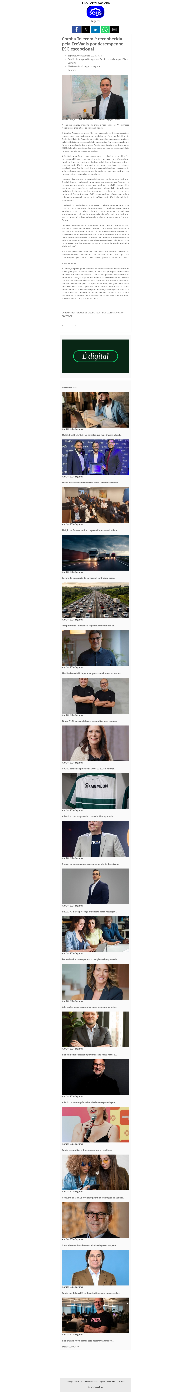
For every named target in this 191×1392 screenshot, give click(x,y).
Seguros (95, 21)
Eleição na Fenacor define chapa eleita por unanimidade (90, 530)
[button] (76, 29)
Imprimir (72, 70)
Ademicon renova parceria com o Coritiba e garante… (88, 816)
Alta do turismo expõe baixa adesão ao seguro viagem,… (90, 1102)
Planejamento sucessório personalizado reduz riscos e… (89, 1054)
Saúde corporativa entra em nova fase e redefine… (87, 1150)
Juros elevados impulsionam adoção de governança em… (90, 1245)
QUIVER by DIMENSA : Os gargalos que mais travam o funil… (92, 435)
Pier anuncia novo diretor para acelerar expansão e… (88, 1340)
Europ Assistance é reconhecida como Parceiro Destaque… (91, 482)
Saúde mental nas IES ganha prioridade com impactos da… (91, 1293)
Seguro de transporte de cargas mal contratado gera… (88, 578)
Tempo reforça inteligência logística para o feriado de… (89, 625)
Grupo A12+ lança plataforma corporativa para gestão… (89, 721)
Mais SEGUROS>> (70, 1346)
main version (95, 1387)
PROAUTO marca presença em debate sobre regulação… (89, 911)
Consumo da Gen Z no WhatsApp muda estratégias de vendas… (93, 1197)
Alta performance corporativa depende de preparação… (89, 1007)
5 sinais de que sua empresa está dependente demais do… (91, 864)
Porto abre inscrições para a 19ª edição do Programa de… (90, 959)
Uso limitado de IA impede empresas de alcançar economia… (92, 673)
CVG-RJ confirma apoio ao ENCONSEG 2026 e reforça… (89, 768)
